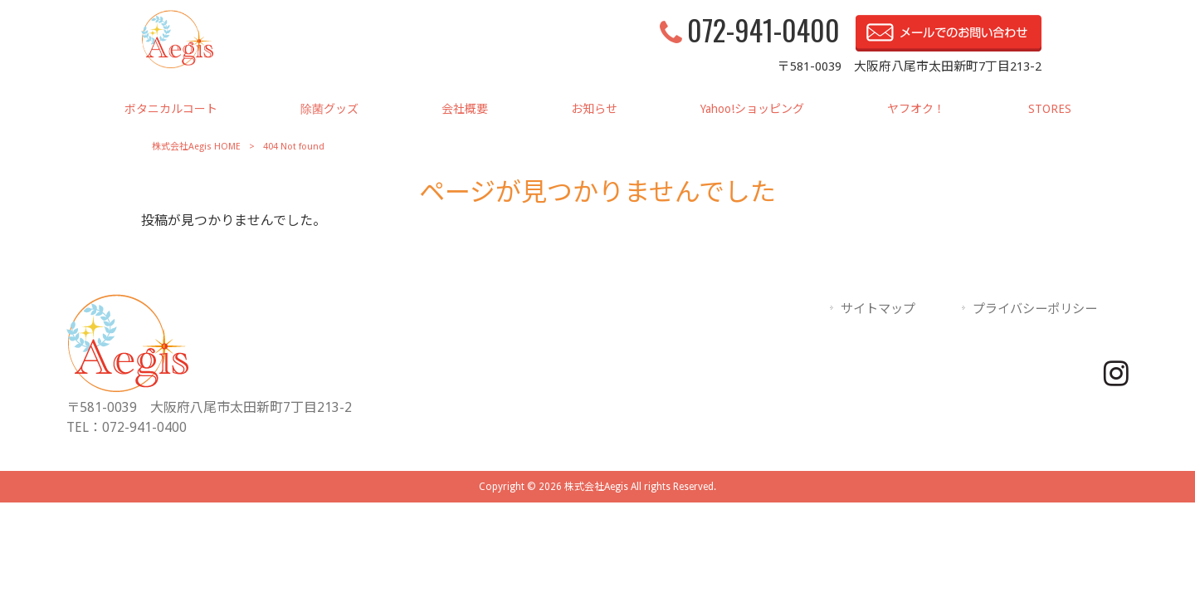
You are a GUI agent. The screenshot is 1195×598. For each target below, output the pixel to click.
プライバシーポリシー (1035, 308)
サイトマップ (878, 308)
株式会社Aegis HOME (196, 146)
